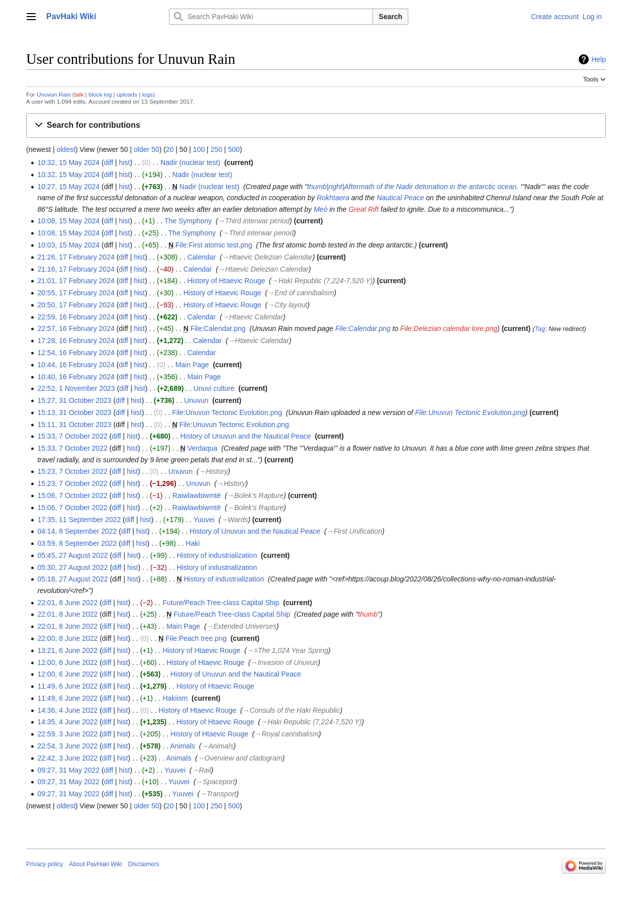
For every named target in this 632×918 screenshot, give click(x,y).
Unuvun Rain (54, 94)
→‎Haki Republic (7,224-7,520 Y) (322, 281)
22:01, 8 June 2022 (67, 603)
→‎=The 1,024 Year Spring (287, 650)
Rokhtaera (333, 198)
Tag (539, 328)
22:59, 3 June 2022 (67, 734)
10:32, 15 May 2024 (68, 162)
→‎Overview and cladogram (240, 758)
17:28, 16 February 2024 (75, 341)
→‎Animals (217, 746)
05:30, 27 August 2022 (72, 567)
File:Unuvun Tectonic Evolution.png (227, 412)
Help (598, 59)
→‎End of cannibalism (300, 293)
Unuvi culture (214, 388)
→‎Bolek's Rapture (255, 495)
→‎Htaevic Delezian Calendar (267, 257)
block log (100, 94)
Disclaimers (143, 864)
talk (78, 94)
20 (170, 149)
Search (390, 17)
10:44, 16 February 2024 (75, 365)
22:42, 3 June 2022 (67, 758)
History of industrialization (216, 555)
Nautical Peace (400, 198)
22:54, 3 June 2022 (67, 746)
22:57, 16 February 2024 (75, 328)
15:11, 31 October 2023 (74, 425)
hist (124, 162)
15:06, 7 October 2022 (72, 495)
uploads (127, 94)
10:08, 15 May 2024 (68, 221)
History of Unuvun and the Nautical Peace (245, 436)
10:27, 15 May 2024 (68, 187)
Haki (193, 543)
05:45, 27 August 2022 (72, 555)
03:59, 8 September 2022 (77, 543)
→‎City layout (287, 305)
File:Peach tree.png (195, 638)
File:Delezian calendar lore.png (448, 328)
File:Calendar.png (218, 328)
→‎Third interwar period (254, 221)
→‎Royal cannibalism (286, 734)
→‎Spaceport (215, 782)
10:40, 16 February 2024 (75, 377)
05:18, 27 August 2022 (72, 579)
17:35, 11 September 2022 (79, 520)
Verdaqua (202, 448)
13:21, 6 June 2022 (67, 650)
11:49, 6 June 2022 (67, 686)
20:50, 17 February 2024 (75, 305)
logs (147, 94)
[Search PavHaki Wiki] (271, 17)
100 (199, 149)
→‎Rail (201, 770)
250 (216, 149)
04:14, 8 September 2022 (77, 531)
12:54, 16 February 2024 (75, 353)
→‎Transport (218, 794)
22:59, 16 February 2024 (75, 317)
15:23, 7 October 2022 (72, 471)
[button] (316, 125)
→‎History (213, 471)
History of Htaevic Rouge (226, 281)
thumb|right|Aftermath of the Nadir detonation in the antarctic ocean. (413, 187)
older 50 (146, 149)
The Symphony (188, 221)
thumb (368, 614)
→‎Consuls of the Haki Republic (291, 710)
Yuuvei (204, 520)
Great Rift (363, 209)
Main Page (192, 365)
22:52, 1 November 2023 (76, 388)
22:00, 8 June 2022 (67, 638)
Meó (320, 209)
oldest (65, 149)
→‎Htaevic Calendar (252, 317)
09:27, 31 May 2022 (68, 770)
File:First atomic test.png (213, 245)
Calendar (201, 257)
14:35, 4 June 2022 (67, 722)
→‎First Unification (354, 531)
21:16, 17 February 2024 (75, 269)
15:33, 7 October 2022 (72, 436)
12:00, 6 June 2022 (67, 662)
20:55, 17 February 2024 (75, 293)
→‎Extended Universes (242, 626)
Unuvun (196, 400)
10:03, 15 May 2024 (68, 245)
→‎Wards (234, 520)
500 (233, 149)
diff (108, 162)
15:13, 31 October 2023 (74, 412)
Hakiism (175, 698)
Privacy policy (44, 864)
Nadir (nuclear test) (190, 162)
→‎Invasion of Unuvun (284, 662)
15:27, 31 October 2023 (74, 400)
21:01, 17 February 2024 (75, 281)
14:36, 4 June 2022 (67, 710)
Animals (182, 746)
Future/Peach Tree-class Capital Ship (220, 603)
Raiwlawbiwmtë (196, 495)
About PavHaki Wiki (95, 864)
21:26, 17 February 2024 (75, 257)
